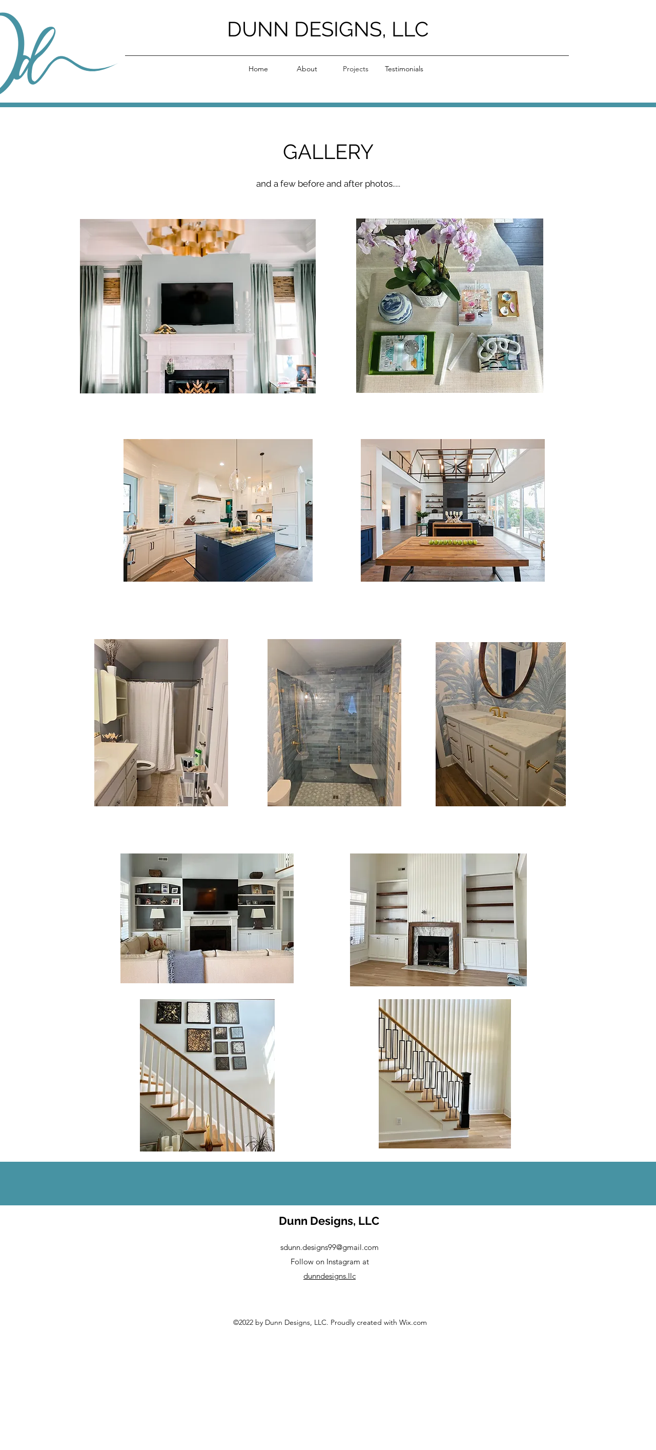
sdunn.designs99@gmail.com (329, 1247)
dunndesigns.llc (329, 1276)
